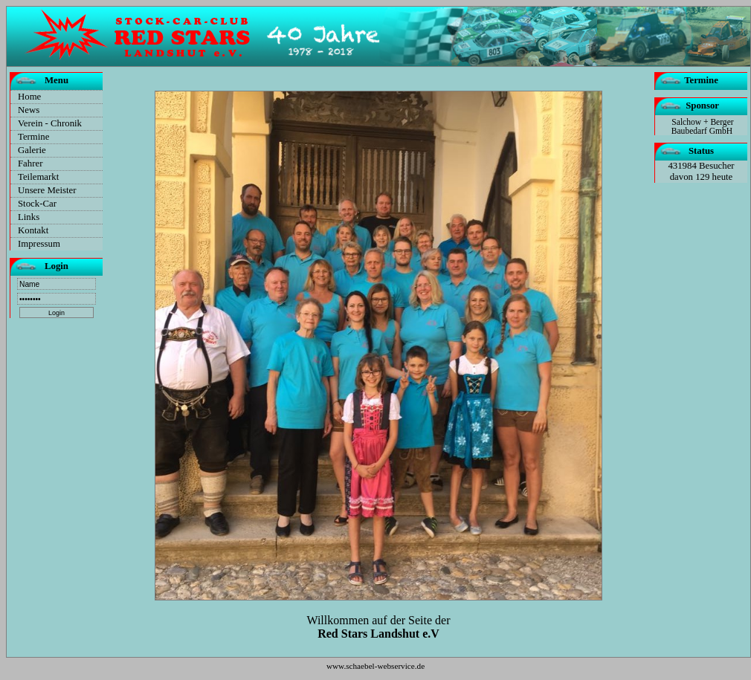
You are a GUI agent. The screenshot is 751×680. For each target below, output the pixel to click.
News (28, 110)
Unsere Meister (47, 190)
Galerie (32, 150)
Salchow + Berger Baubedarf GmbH (702, 126)
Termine (33, 137)
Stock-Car (37, 203)
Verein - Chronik (50, 123)
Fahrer (30, 163)
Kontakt (33, 230)
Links (28, 217)
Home (29, 96)
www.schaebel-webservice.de (375, 665)
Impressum (39, 244)
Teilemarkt (38, 177)
